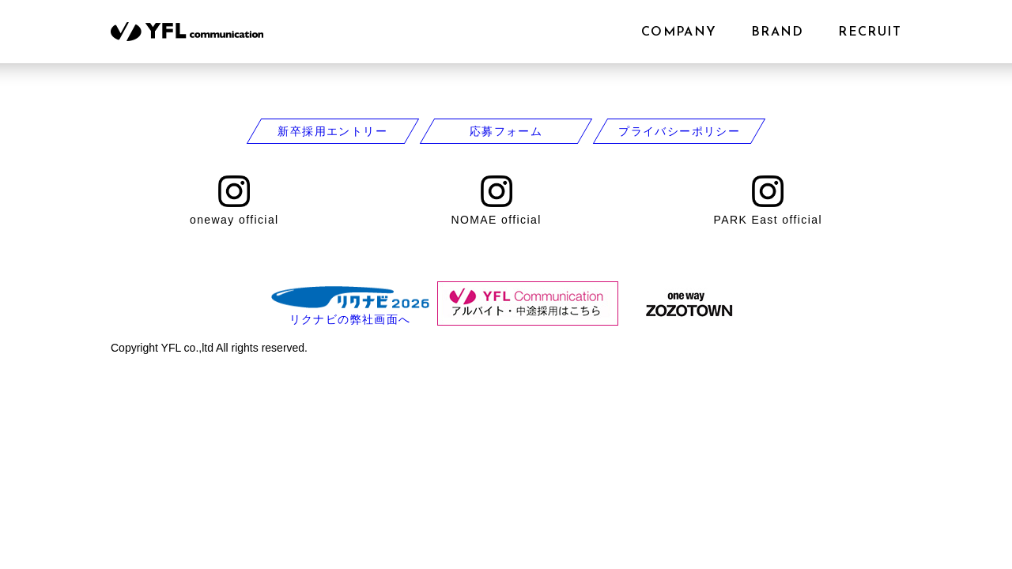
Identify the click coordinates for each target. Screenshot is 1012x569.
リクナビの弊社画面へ (350, 319)
